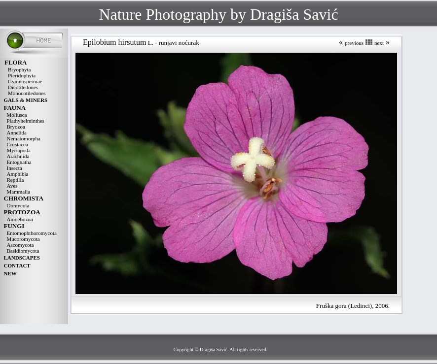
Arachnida (18, 156)
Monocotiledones (26, 93)
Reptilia (15, 180)
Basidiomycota (23, 251)
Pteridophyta (22, 75)
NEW (10, 273)
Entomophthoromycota (32, 233)
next (379, 43)
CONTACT (17, 265)
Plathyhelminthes (25, 121)
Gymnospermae (25, 81)
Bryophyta (19, 69)
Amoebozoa (20, 219)
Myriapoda (19, 150)
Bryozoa (16, 127)
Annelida (17, 132)
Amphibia (18, 174)
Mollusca (17, 115)
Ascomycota (20, 245)
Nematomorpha (23, 138)
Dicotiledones (23, 87)
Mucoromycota (23, 239)
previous (354, 43)
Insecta (14, 168)
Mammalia (19, 192)
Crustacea (17, 144)
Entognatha (19, 162)
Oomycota (18, 205)
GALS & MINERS (26, 100)
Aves (12, 186)
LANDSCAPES (22, 258)
